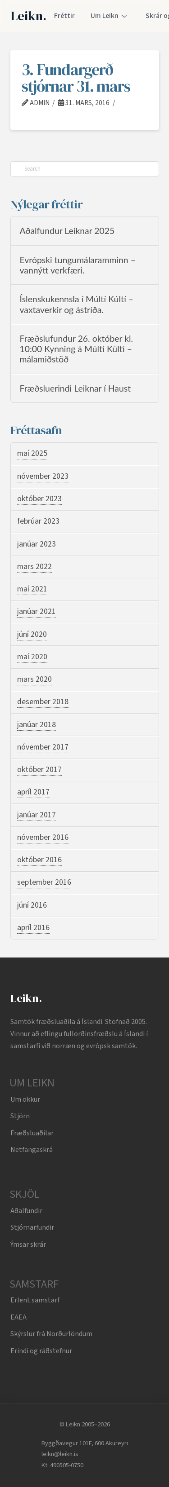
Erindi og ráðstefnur (41, 1351)
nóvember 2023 (43, 476)
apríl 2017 (33, 792)
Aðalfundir (26, 1211)
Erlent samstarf (34, 1300)
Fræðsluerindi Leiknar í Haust (75, 388)
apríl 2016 (33, 927)
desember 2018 (43, 701)
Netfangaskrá (31, 1150)
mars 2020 (34, 679)
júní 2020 (32, 634)
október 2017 (39, 769)
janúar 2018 (36, 724)
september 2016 (44, 882)
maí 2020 (32, 656)
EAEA (18, 1317)
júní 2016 (32, 905)
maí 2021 (32, 589)
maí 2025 (32, 453)
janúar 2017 (36, 815)
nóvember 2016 (43, 837)
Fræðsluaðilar (32, 1133)
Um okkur (25, 1099)
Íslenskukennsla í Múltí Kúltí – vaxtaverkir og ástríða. (77, 304)
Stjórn (20, 1116)
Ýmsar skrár (28, 1244)
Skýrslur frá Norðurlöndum (51, 1334)
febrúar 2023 (38, 521)
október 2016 (39, 859)
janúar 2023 (36, 544)
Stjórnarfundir (32, 1227)
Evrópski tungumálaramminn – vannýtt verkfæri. (78, 265)
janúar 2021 (36, 611)
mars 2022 (34, 566)
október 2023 (39, 498)
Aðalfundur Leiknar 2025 (67, 230)
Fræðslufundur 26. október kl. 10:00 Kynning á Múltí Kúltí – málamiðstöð (76, 349)
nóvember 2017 (43, 747)
